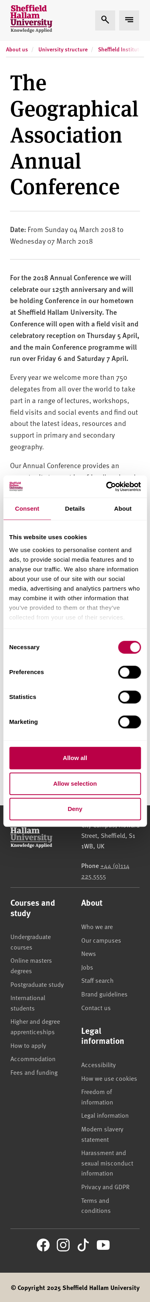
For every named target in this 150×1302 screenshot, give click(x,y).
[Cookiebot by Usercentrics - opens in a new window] (107, 486)
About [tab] (123, 508)
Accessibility (98, 1064)
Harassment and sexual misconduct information (107, 1162)
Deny (75, 808)
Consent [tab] (27, 508)
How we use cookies (109, 1078)
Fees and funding (34, 1072)
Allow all (75, 757)
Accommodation (33, 1058)
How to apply (28, 1045)
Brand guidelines (104, 993)
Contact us (96, 1007)
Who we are (97, 926)
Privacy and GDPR (105, 1186)
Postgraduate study (37, 984)
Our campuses (101, 939)
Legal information (105, 1114)
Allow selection (75, 783)
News (88, 953)
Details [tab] (75, 508)
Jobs (87, 966)
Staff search (97, 980)
